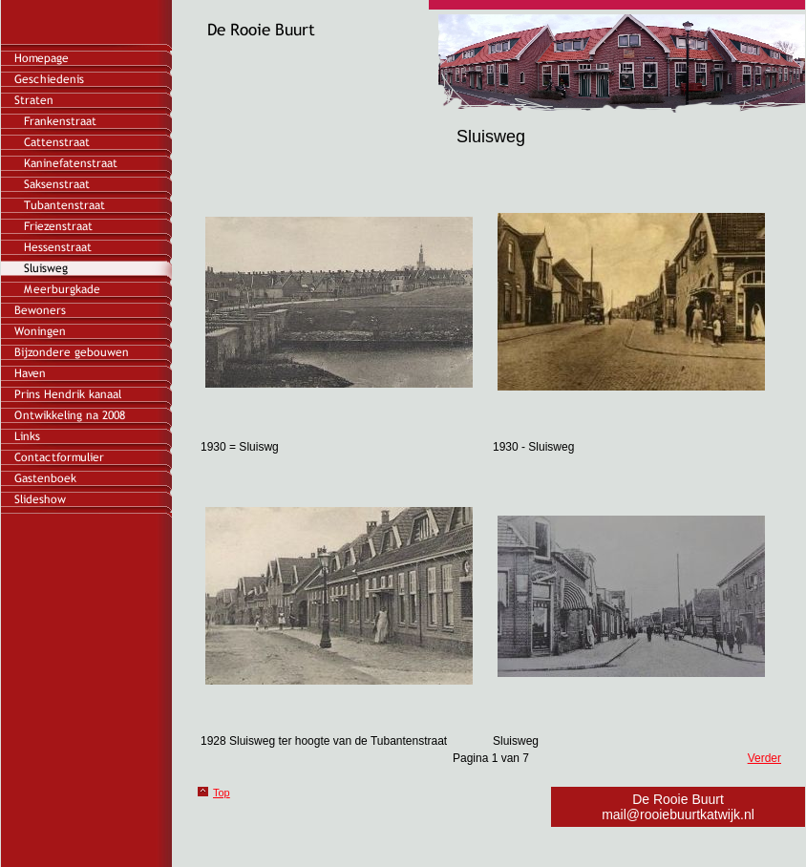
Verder (764, 758)
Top (221, 792)
